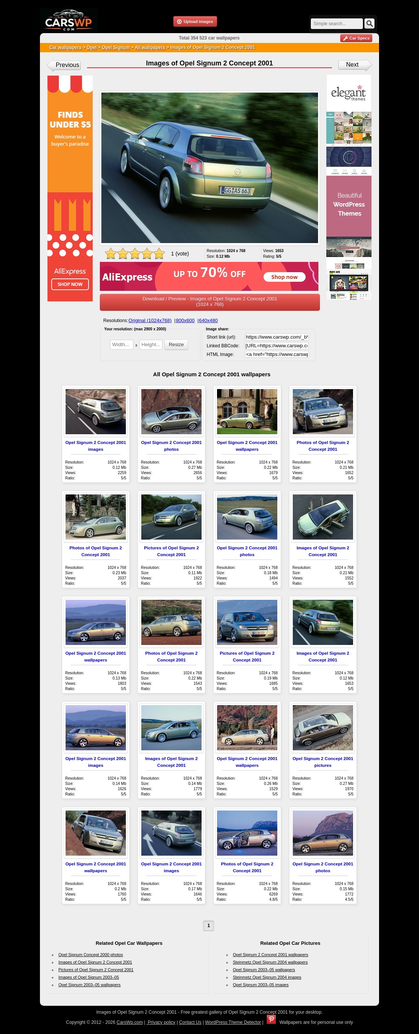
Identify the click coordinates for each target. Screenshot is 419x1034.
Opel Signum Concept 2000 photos (90, 954)
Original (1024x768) (149, 320)
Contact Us (190, 1022)
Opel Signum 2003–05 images (261, 984)
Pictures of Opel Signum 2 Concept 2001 (95, 969)
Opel (92, 47)
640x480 (208, 320)
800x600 (185, 320)
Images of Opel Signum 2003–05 (88, 977)
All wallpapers (150, 47)
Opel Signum (115, 47)
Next (352, 64)
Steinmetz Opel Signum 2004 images (267, 977)
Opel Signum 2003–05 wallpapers (89, 984)
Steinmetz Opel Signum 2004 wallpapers (270, 962)
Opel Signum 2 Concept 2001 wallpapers (270, 954)
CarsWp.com (130, 1022)
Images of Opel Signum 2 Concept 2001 (95, 962)
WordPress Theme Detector (233, 1022)
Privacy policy (161, 1022)
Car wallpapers (65, 47)
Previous (67, 65)
